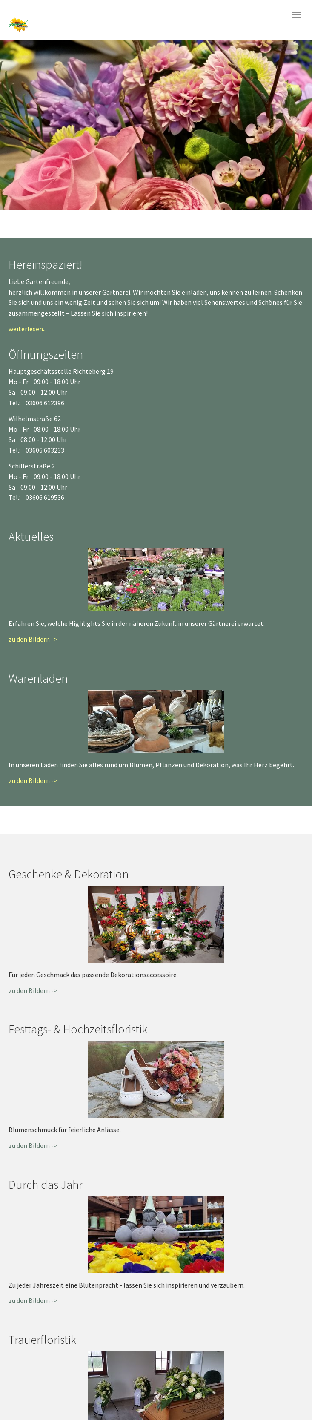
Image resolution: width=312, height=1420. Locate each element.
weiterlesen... (28, 328)
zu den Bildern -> (33, 639)
